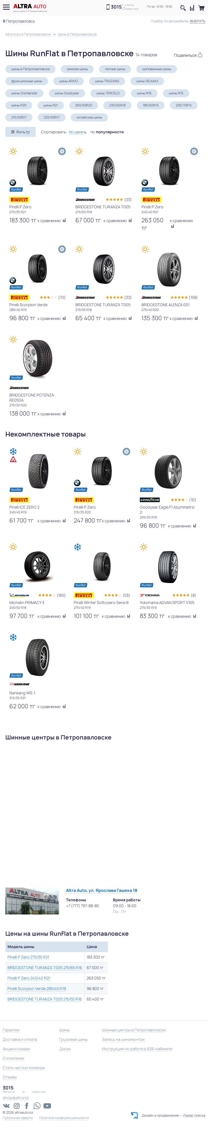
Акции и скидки (16, 1048)
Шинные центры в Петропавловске (134, 1029)
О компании (13, 1058)
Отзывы (10, 1077)
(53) (126, 595)
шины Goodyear (67, 93)
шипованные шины (156, 69)
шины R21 (50, 105)
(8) (193, 595)
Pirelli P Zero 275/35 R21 (28, 957)
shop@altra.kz (16, 1097)
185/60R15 (151, 105)
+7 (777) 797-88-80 (82, 905)
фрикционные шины (26, 81)
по (107, 131)
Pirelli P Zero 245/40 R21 (29, 978)
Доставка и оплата (20, 1039)
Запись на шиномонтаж (123, 1039)
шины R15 (176, 93)
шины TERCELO (108, 93)
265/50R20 (83, 105)
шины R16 (144, 93)
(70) (62, 297)
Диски (65, 1048)
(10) (192, 499)
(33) (128, 199)
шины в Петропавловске (30, 69)
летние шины (115, 69)
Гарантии (11, 1029)
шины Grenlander (24, 93)
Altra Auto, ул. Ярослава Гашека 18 (101, 890)
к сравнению (52, 220)
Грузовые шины (73, 1039)
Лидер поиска (194, 1115)
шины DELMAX (147, 81)
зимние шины (77, 69)
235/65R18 (117, 105)
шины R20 (18, 105)
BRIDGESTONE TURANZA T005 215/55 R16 (45, 999)
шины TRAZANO (107, 81)
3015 (116, 7)
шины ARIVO (68, 81)
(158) (193, 297)
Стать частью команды (24, 1067)
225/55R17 (52, 117)
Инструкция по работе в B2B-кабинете (137, 1048)
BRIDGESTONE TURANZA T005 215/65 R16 (45, 967)
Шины (64, 1029)
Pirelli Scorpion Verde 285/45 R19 (37, 988)
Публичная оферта (18, 1118)
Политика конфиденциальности (64, 1118)
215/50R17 (19, 117)
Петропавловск (20, 21)
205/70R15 (184, 105)
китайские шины (89, 117)
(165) (61, 595)
